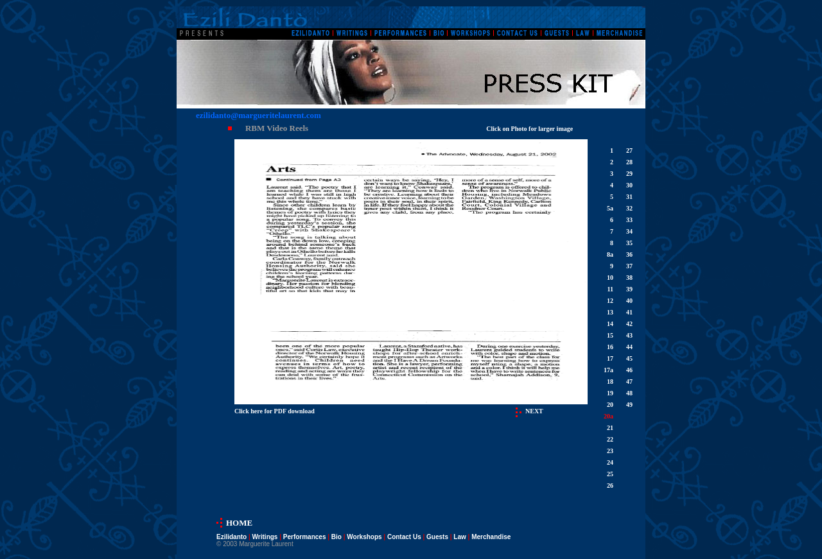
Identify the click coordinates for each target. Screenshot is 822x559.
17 (610, 358)
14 (610, 323)
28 (629, 162)
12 (610, 300)
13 (610, 312)
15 (610, 335)
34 (629, 231)
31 (629, 196)
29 (629, 173)
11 (610, 289)
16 (610, 346)
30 (629, 185)
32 (629, 208)
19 (610, 393)
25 (610, 473)
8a (610, 254)
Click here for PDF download (274, 411)
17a (608, 370)
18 (610, 381)
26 (610, 485)
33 (629, 219)
